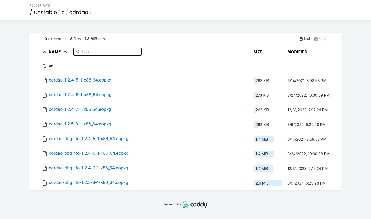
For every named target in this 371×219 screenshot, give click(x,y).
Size (258, 52)
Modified (298, 52)
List (304, 38)
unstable (45, 12)
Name (59, 51)
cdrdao (78, 12)
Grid (320, 38)
